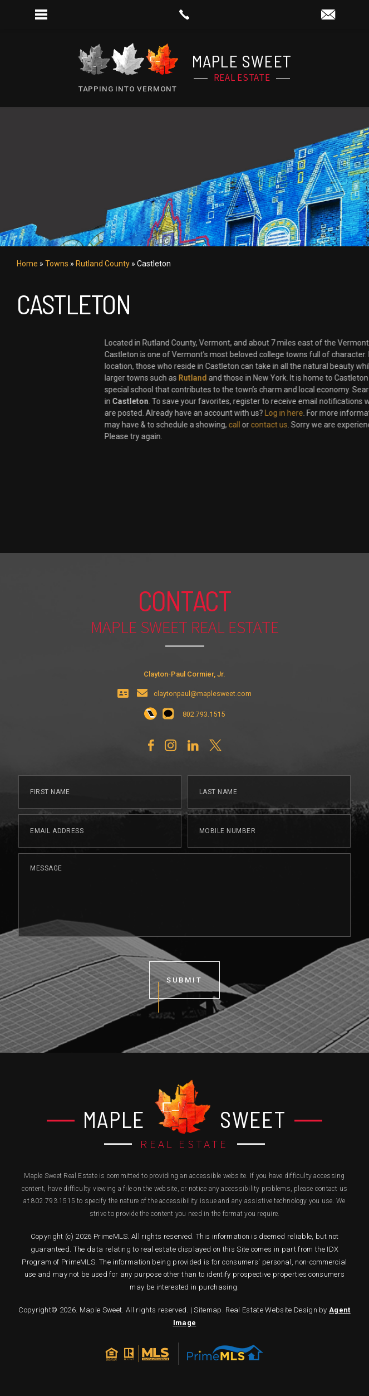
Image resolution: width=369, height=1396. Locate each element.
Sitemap (208, 1310)
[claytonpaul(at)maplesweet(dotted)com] (328, 15)
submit (184, 1010)
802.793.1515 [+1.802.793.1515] (53, 1201)
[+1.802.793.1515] (150, 745)
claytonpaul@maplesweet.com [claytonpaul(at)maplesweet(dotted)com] (203, 724)
